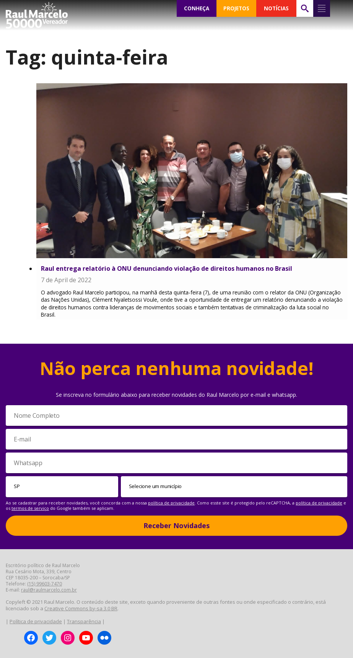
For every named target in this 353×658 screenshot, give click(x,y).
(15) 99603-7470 (44, 583)
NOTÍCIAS (276, 8)
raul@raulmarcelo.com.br (49, 590)
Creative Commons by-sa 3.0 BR (80, 608)
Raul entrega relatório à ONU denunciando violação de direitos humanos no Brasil (166, 268)
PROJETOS (236, 8)
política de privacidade (171, 503)
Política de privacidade (36, 621)
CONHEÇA (196, 8)
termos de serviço (30, 508)
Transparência (84, 621)
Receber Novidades (176, 525)
